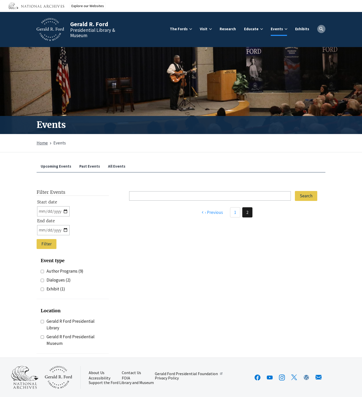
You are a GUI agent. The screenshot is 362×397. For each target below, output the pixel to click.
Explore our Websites (87, 6)
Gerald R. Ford (89, 24)
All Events (116, 166)
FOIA (126, 378)
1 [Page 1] (235, 212)
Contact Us (131, 373)
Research (228, 28)
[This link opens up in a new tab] (25, 377)
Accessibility (99, 378)
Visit (203, 28)
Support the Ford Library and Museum (121, 382)
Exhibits (302, 28)
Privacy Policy (167, 378)
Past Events (89, 166)
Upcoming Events (56, 166)
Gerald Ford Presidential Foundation (189, 373)
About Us (96, 373)
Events (277, 28)
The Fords (179, 28)
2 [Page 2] (247, 212)
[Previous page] (211, 212)
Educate (251, 28)
